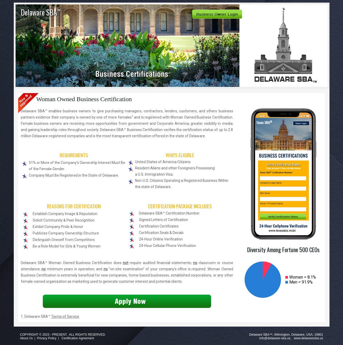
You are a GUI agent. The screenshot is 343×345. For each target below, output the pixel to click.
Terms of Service (65, 316)
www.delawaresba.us (308, 338)
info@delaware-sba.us (275, 338)
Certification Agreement (78, 338)
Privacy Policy (47, 338)
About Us (26, 338)
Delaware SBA (40, 12)
